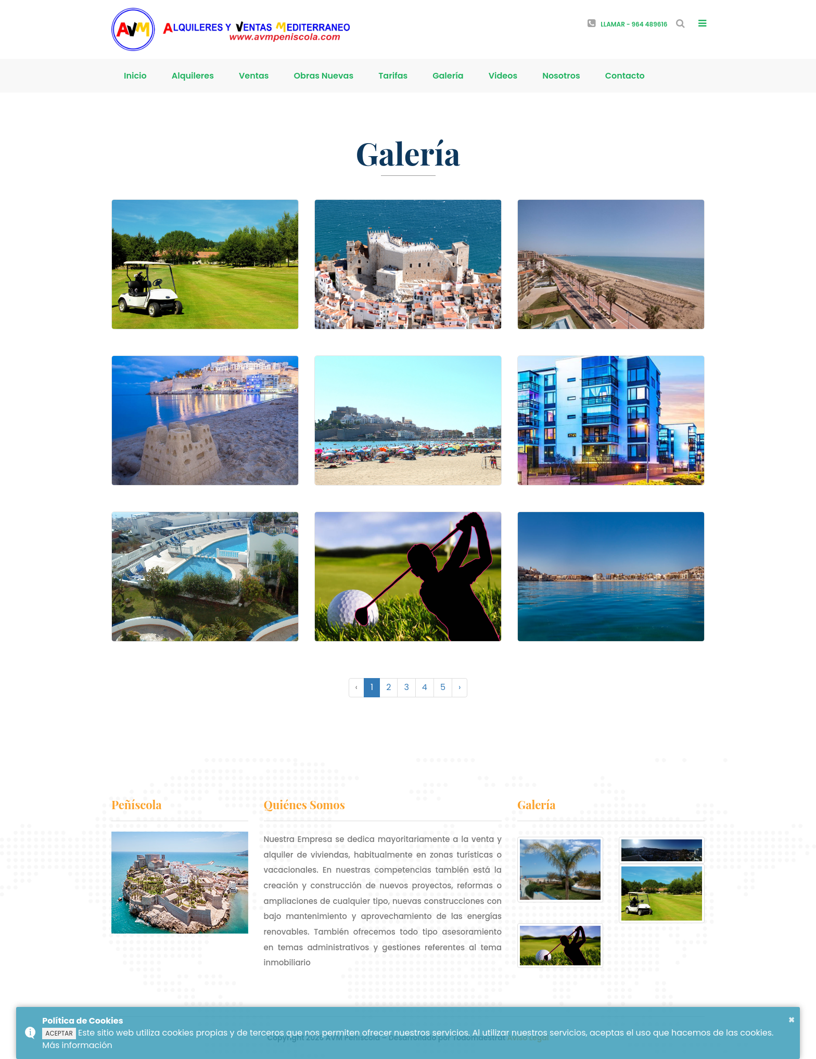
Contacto (625, 76)
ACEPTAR (58, 1033)
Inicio (135, 76)
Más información (77, 1045)
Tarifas (392, 76)
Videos (503, 76)
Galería (447, 76)
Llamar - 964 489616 (627, 24)
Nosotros (561, 76)
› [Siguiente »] (459, 687)
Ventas (254, 76)
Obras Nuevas (324, 76)
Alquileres (193, 76)
